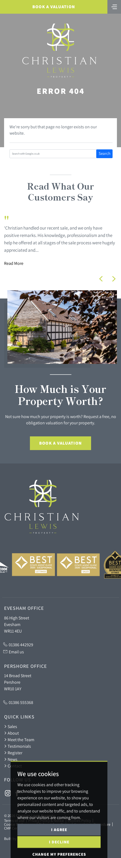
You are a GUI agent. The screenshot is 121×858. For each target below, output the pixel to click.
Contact (13, 766)
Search (104, 153)
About (11, 733)
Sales (10, 726)
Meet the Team (19, 739)
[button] (101, 278)
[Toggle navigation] (114, 6)
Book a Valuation (53, 7)
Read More (13, 263)
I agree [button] (59, 843)
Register (13, 752)
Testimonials (17, 746)
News (10, 759)
